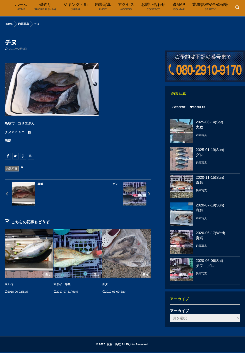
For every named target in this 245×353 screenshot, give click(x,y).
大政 (199, 127)
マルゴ (9, 284)
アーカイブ (179, 311)
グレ (199, 155)
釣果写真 (11, 168)
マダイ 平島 (62, 284)
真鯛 (199, 183)
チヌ (105, 284)
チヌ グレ (205, 266)
